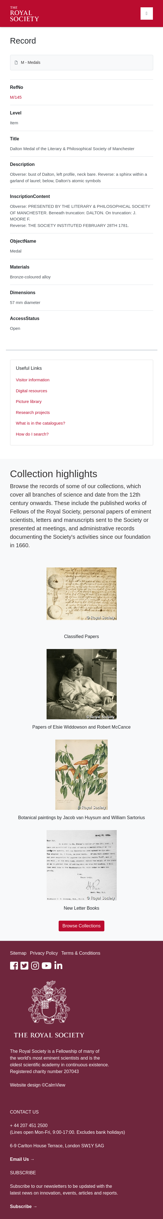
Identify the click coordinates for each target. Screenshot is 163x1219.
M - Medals (30, 62)
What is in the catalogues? (40, 423)
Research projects (33, 412)
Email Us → (22, 1159)
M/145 (16, 97)
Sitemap (18, 953)
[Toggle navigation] (147, 13)
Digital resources (31, 390)
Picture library (29, 401)
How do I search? (32, 434)
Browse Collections (81, 925)
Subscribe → (24, 1206)
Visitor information (33, 379)
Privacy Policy (44, 953)
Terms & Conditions (80, 953)
